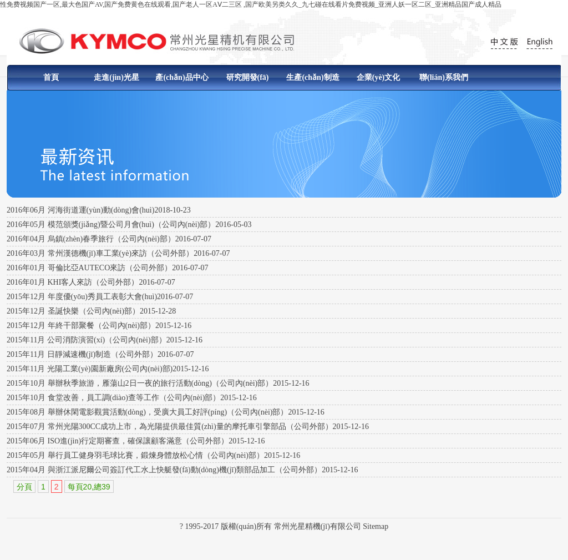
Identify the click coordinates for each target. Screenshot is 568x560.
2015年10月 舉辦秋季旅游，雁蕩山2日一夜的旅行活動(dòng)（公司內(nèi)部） (140, 383)
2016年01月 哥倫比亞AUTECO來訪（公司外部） (89, 268)
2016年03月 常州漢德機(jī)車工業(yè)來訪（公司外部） (100, 253)
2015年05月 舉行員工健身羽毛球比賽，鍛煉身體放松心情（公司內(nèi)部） (135, 455)
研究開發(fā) (247, 77)
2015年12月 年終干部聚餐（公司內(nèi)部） (81, 325)
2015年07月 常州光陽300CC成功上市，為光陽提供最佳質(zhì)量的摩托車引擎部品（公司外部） (170, 426)
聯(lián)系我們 (443, 77)
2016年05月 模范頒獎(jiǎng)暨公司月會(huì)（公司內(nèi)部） (111, 224)
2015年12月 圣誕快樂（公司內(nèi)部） (73, 311)
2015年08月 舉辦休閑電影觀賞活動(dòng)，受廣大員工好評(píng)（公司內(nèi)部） (147, 412)
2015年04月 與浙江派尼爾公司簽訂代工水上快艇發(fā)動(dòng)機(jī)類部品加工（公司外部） (164, 470)
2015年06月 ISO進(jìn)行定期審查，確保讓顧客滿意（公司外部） (118, 441)
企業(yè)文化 (378, 77)
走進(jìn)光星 (116, 77)
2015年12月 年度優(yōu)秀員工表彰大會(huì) (82, 296)
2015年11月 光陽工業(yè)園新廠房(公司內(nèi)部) (90, 369)
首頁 (51, 77)
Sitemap (375, 526)
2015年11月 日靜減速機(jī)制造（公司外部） (82, 354)
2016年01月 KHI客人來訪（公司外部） (73, 282)
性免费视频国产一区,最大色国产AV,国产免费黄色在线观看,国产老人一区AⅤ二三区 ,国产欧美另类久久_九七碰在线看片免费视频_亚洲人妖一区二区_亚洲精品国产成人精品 (250, 4)
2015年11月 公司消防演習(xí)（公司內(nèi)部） (86, 340)
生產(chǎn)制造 (312, 77)
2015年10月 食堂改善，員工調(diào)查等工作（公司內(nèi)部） (113, 397)
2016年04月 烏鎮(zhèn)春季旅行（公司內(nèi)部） (91, 239)
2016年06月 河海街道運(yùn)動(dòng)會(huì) (80, 210)
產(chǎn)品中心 (181, 77)
